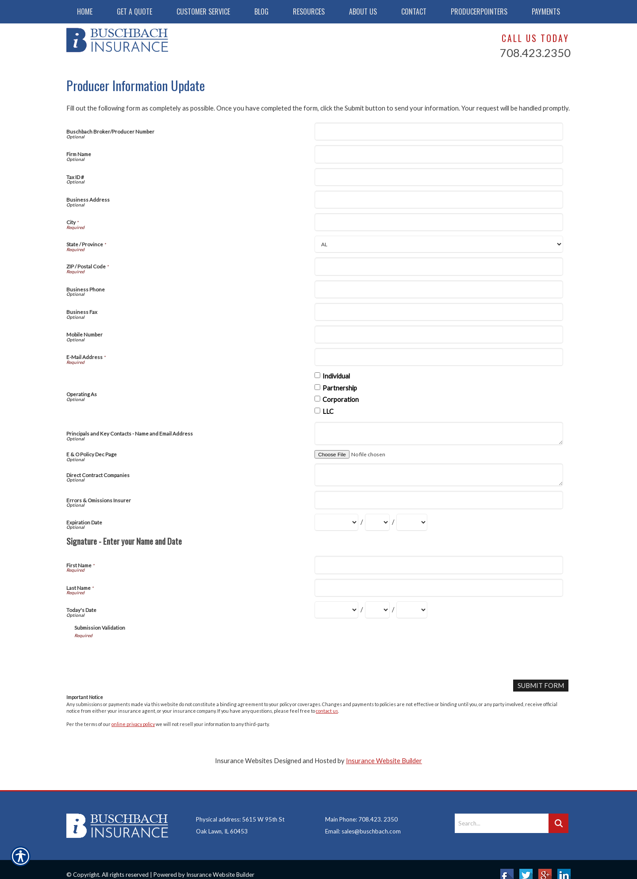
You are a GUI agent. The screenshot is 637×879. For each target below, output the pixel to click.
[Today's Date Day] (377, 610)
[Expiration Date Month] (336, 522)
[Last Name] (439, 588)
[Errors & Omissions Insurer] (439, 500)
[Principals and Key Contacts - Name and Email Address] (439, 433)
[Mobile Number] (439, 334)
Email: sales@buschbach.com (363, 819)
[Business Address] (439, 200)
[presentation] (141, 655)
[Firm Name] (439, 154)
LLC (328, 411)
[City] (439, 222)
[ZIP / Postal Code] (439, 266)
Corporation (340, 399)
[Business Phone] (439, 289)
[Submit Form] (541, 686)
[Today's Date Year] (411, 610)
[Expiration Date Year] (411, 522)
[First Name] (439, 565)
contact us (327, 711)
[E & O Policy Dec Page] (367, 454)
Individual (336, 376)
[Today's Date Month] (336, 610)
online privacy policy (133, 724)
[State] (439, 244)
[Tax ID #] (439, 177)
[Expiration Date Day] (377, 522)
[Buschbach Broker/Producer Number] (439, 131)
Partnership (339, 388)
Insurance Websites (243, 760)
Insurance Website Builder (384, 760)
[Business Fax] (439, 312)
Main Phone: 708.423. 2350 (361, 807)
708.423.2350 (535, 52)
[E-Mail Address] (439, 357)
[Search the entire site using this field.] (502, 812)
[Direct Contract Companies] (439, 475)
